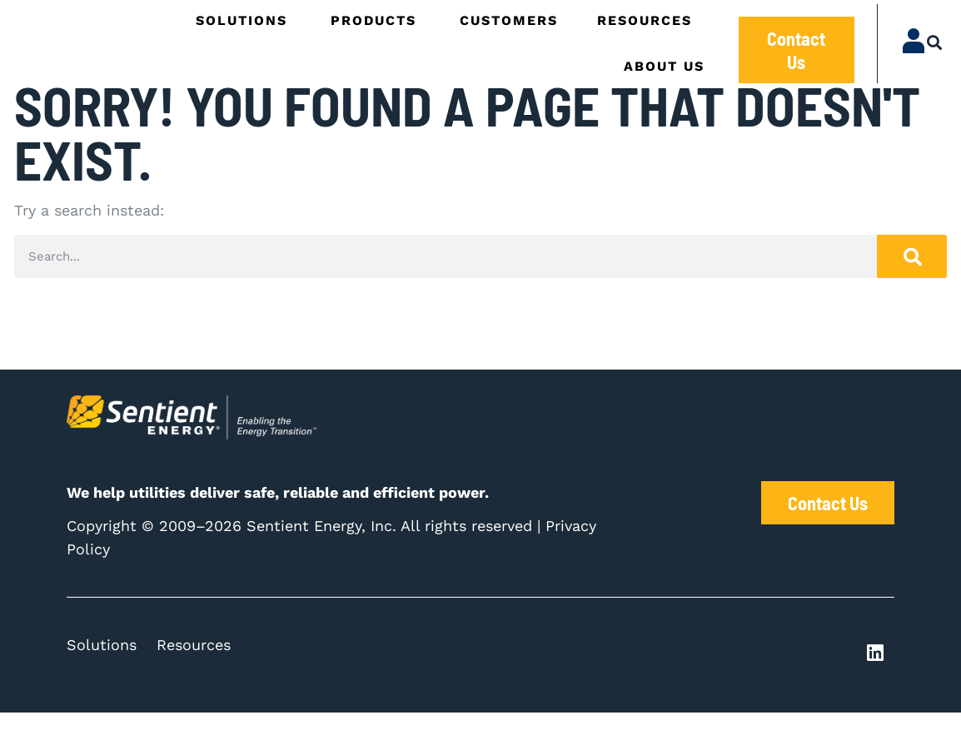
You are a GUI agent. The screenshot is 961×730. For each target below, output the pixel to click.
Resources (194, 662)
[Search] (912, 273)
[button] (935, 43)
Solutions (102, 662)
